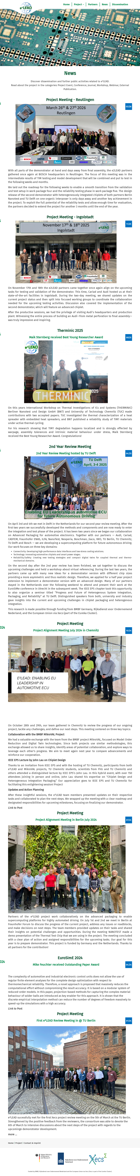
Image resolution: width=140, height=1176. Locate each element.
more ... (12, 1134)
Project (79, 4)
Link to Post (15, 807)
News (105, 4)
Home (66, 4)
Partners (93, 4)
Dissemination (120, 4)
